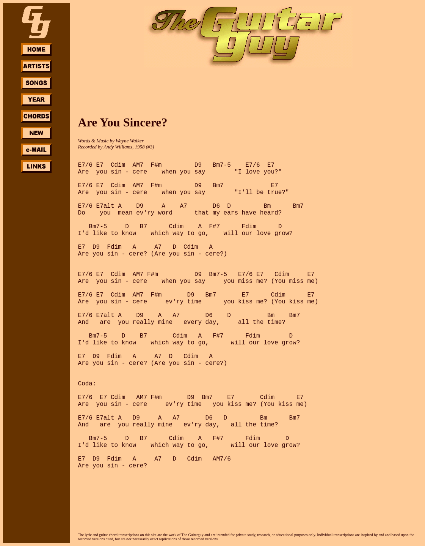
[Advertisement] (36, 288)
